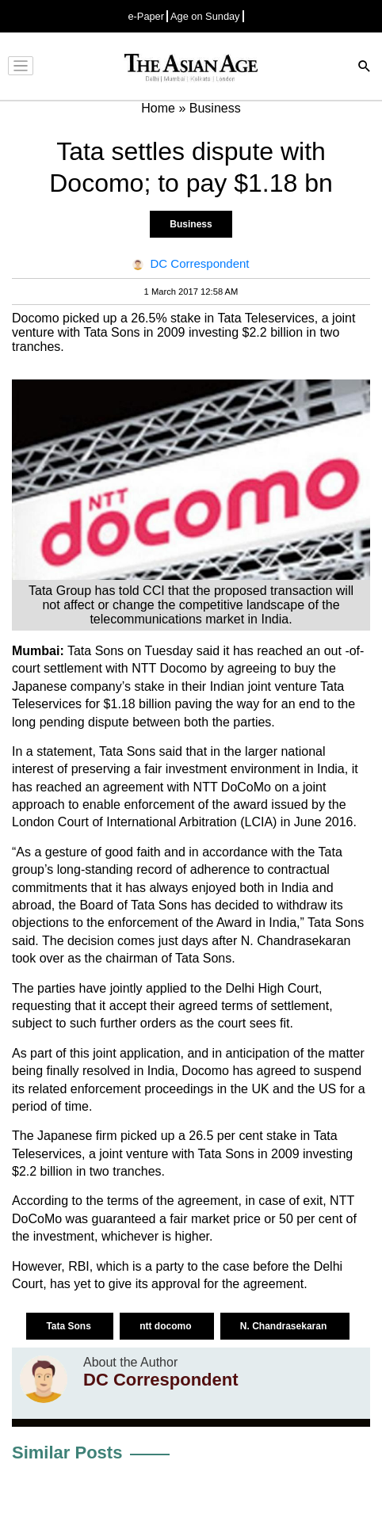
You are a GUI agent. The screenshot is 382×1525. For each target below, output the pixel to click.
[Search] (364, 67)
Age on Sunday (205, 16)
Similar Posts (67, 1452)
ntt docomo (166, 1326)
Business (191, 224)
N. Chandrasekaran (285, 1326)
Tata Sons (70, 1326)
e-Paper (146, 16)
